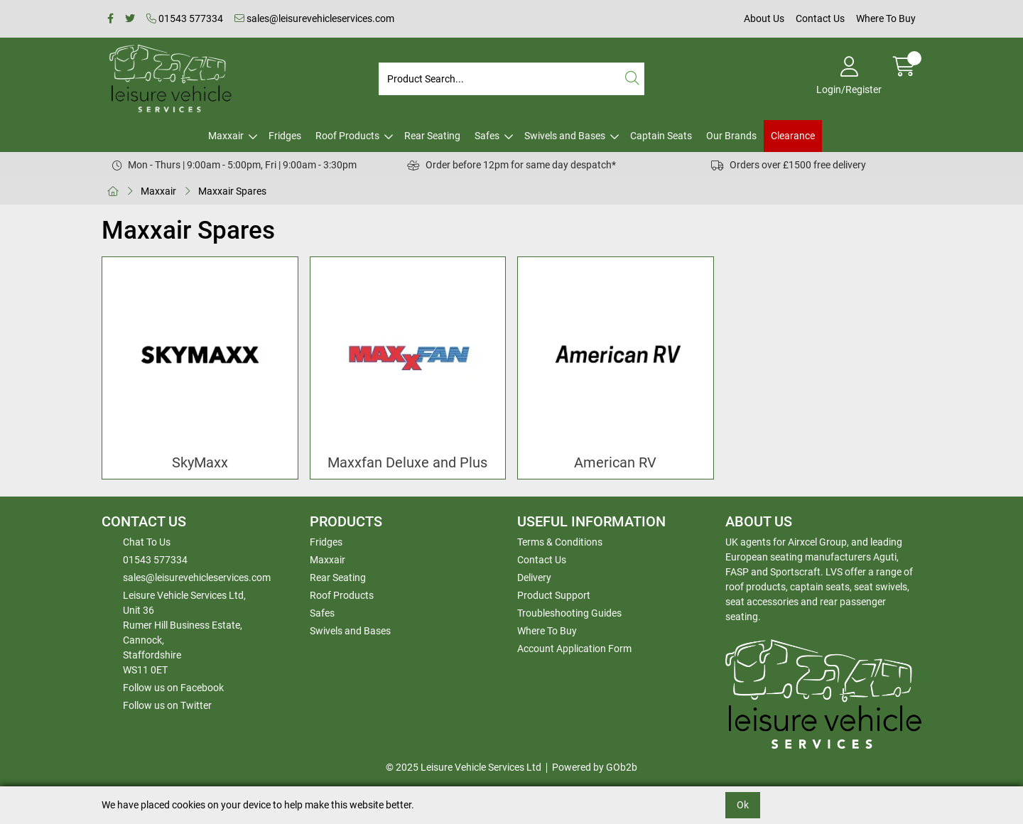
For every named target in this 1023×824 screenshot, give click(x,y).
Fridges (285, 135)
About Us (764, 18)
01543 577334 (184, 18)
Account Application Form (574, 648)
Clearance (793, 135)
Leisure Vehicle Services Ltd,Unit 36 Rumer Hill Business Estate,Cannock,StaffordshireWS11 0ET (184, 633)
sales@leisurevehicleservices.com (314, 18)
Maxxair (226, 135)
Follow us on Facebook (173, 687)
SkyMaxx (200, 463)
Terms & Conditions (559, 542)
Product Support (553, 595)
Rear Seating (432, 135)
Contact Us (820, 18)
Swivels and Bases (564, 135)
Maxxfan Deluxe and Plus (407, 463)
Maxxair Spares (232, 191)
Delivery (534, 577)
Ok (743, 805)
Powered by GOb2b (594, 767)
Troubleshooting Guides (569, 613)
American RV (615, 463)
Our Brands (731, 135)
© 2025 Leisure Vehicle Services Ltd (463, 767)
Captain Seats (661, 135)
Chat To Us (146, 542)
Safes (487, 135)
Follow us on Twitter (167, 705)
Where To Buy (886, 18)
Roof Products (347, 135)
